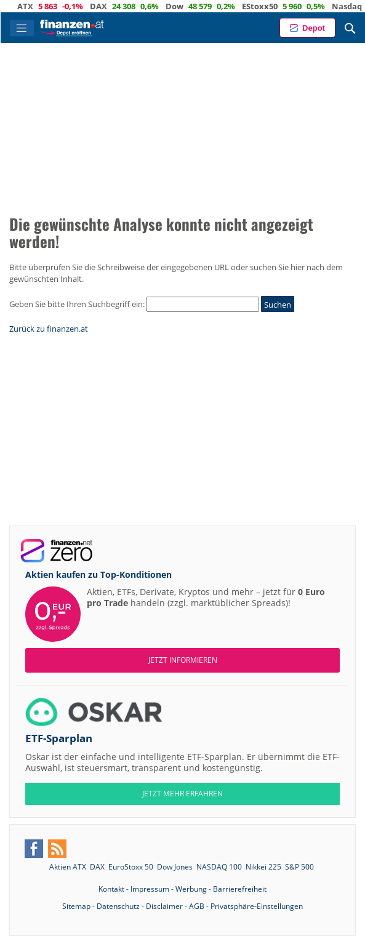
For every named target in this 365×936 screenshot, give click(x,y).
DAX (106, 6)
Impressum (149, 889)
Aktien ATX (67, 867)
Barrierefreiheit (240, 889)
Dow (182, 6)
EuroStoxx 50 (130, 867)
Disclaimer (164, 906)
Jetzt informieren (182, 660)
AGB (196, 906)
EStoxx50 (268, 6)
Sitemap (76, 906)
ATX (33, 6)
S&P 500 (299, 867)
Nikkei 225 (263, 867)
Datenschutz (118, 906)
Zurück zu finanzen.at (48, 328)
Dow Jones (175, 867)
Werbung (191, 889)
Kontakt (111, 889)
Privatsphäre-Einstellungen (257, 906)
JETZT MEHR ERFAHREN (182, 793)
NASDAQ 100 (219, 867)
